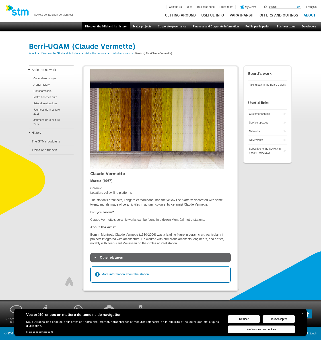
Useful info (212, 15)
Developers (309, 26)
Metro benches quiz (45, 97)
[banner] (39, 12)
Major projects (142, 26)
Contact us (175, 6)
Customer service (259, 113)
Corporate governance (172, 26)
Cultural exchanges (44, 78)
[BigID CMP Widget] (160, 323)
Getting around (180, 15)
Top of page (69, 281)
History (36, 132)
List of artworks (121, 53)
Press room (226, 6)
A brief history (41, 84)
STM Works (256, 140)
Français (311, 6)
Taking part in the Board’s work (267, 84)
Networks (254, 131)
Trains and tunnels (44, 150)
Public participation (257, 26)
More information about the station (125, 274)
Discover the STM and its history (106, 26)
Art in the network (95, 53)
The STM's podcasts (46, 141)
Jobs (189, 6)
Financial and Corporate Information (216, 26)
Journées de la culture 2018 (46, 111)
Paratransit (242, 15)
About (309, 15)
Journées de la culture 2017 (46, 122)
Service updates (258, 122)
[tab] (160, 257)
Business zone (286, 26)
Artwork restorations (45, 103)
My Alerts (248, 7)
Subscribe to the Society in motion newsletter (265, 150)
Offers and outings (278, 15)
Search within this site (265, 7)
